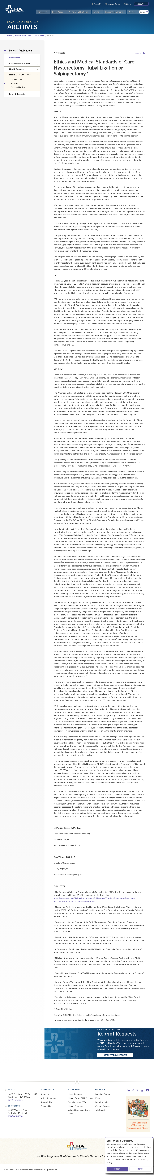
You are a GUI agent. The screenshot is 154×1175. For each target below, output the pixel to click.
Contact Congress (103, 1106)
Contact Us (46, 1106)
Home (9, 35)
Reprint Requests (17, 94)
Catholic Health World (19, 63)
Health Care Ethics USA (20, 74)
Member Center (102, 1094)
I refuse (140, 1169)
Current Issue (16, 79)
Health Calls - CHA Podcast (80, 1098)
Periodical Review (18, 87)
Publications (39, 35)
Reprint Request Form (115, 1055)
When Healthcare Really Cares (79, 1112)
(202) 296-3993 (15, 1100)
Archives (14, 83)
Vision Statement (48, 1098)
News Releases (75, 1094)
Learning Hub (101, 1102)
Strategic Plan (47, 1102)
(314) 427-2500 (15, 1116)
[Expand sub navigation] (37, 64)
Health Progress (16, 69)
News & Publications (23, 35)
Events (98, 1098)
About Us (45, 1094)
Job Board (100, 1110)
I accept (117, 1169)
